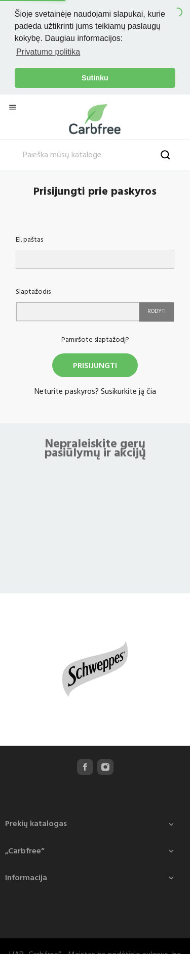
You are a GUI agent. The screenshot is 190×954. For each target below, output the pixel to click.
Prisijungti (95, 364)
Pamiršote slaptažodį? (95, 338)
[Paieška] (95, 153)
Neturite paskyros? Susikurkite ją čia (95, 389)
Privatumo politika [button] (48, 52)
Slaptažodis (33, 290)
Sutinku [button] (95, 78)
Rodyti (156, 309)
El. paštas (29, 238)
